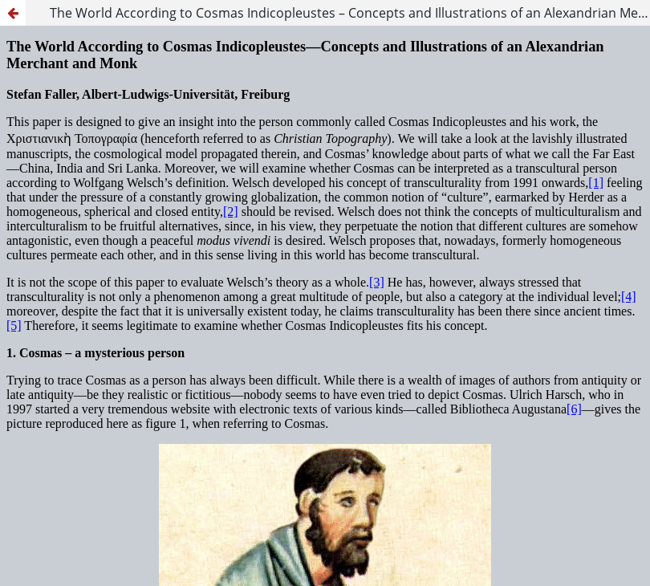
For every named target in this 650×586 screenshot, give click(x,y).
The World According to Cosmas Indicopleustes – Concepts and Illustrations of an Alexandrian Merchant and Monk (350, 13)
